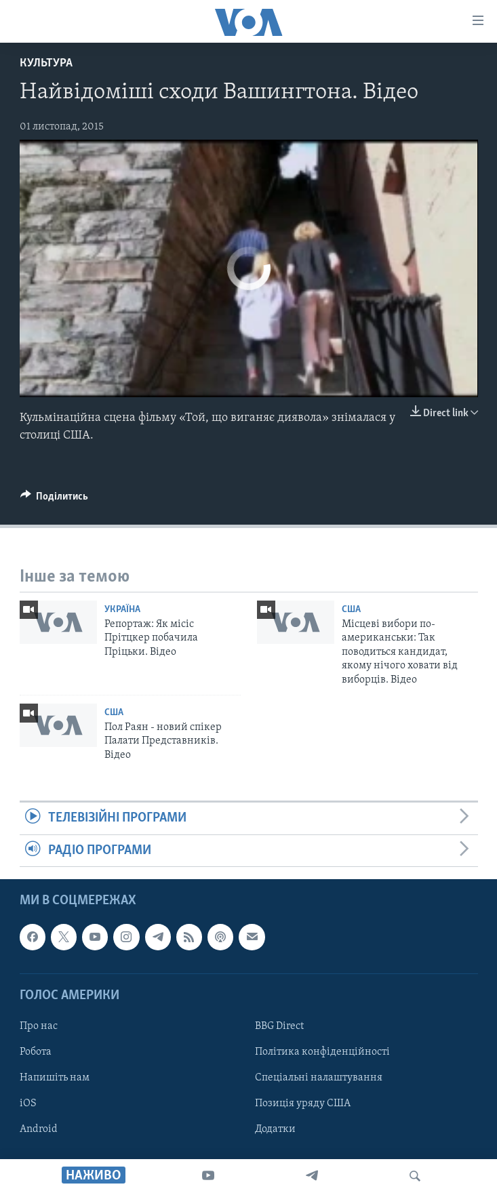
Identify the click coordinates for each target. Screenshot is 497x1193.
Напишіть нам (55, 1077)
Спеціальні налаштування (318, 1077)
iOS (28, 1103)
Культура (46, 63)
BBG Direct (279, 1026)
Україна (122, 610)
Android (39, 1129)
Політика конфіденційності (322, 1052)
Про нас (39, 1026)
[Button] (54, 499)
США (351, 610)
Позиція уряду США (303, 1103)
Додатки (275, 1129)
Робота (36, 1052)
